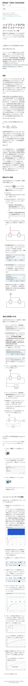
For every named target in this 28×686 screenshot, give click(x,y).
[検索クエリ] (13, 9)
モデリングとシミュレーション (10, 14)
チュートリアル (10, 13)
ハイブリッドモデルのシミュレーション (12, 16)
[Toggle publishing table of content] (4, 19)
